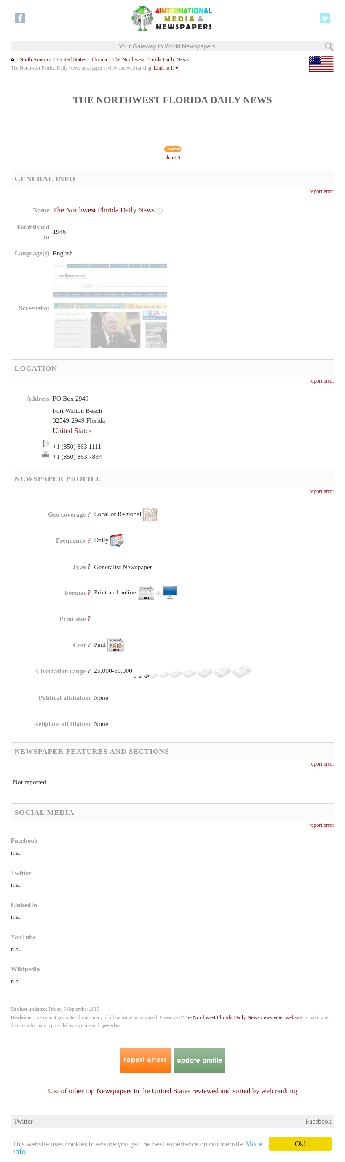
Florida (98, 59)
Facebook (318, 1121)
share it (173, 158)
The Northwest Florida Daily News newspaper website (242, 1017)
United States (71, 59)
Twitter (22, 1121)
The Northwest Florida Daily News (150, 59)
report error (322, 191)
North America (35, 59)
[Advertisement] (241, 259)
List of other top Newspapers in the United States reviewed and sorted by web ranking (172, 1091)
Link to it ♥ (166, 68)
